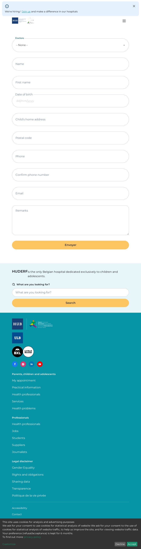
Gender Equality (23, 467)
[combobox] (70, 45)
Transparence (21, 488)
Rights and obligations (28, 474)
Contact (17, 514)
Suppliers (18, 445)
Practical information (27, 387)
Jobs (15, 431)
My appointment (24, 380)
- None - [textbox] (22, 45)
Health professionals (26, 394)
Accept (132, 544)
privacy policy (32, 537)
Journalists (19, 452)
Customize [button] (8, 544)
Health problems (24, 408)
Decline (120, 544)
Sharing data (21, 481)
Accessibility (19, 508)
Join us (26, 11)
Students (18, 438)
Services (18, 401)
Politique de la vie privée (29, 495)
